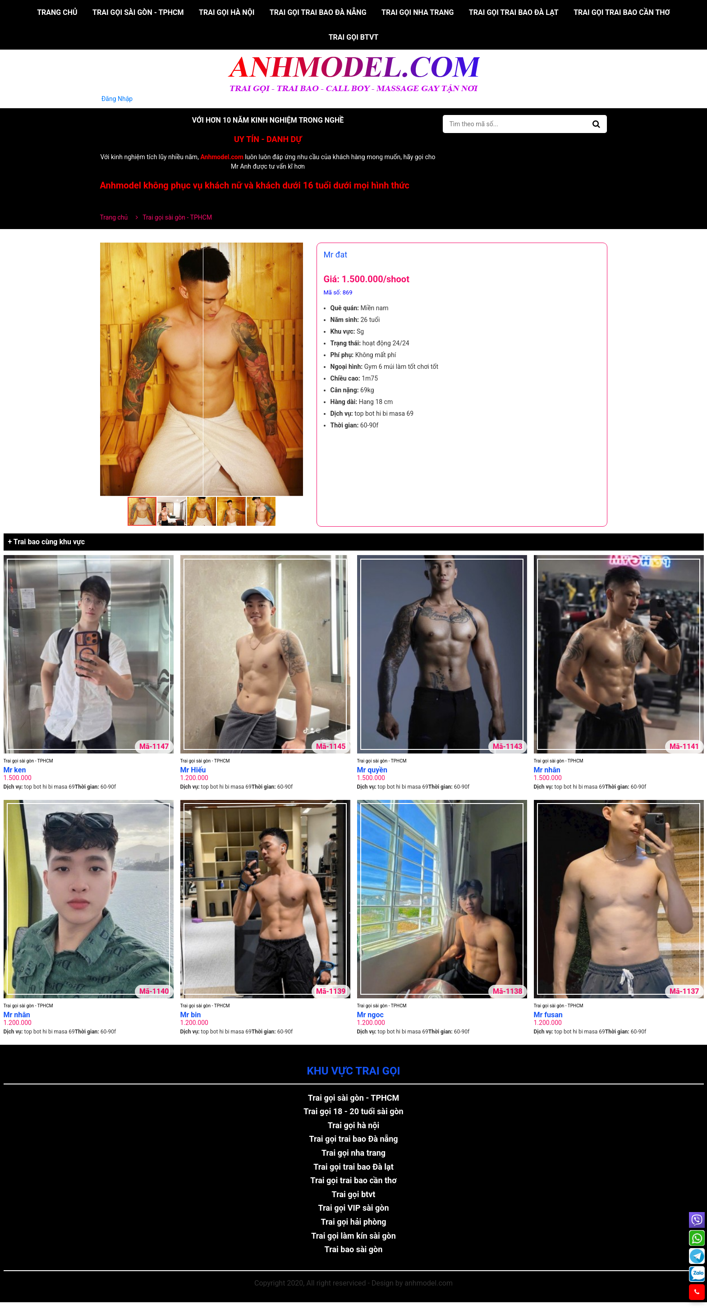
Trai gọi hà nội (226, 12)
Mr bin (190, 1014)
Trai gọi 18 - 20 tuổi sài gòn (353, 1111)
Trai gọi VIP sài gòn (353, 1208)
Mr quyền (372, 770)
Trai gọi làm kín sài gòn (353, 1235)
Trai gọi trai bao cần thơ (622, 12)
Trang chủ (57, 12)
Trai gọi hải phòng (353, 1221)
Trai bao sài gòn (354, 1249)
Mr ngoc (370, 1014)
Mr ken (15, 770)
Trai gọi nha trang (417, 12)
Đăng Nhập (117, 98)
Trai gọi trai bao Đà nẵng (318, 12)
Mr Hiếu (193, 770)
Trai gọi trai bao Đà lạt (514, 12)
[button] (295, 250)
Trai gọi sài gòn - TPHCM (138, 12)
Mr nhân (547, 770)
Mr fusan (548, 1014)
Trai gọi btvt (354, 37)
